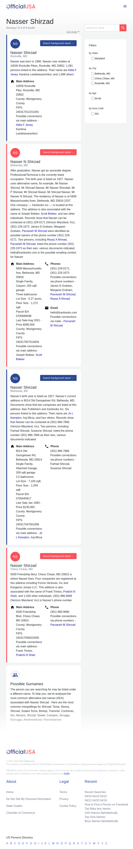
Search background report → (58, 43)
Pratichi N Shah (25, 655)
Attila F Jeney (24, 124)
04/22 (103, 796)
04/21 (88, 800)
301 (97, 113)
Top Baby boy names (97, 808)
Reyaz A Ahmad (56, 239)
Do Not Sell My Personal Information (28, 799)
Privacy (64, 799)
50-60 (98, 98)
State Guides (14, 805)
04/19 (103, 800)
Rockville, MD (102, 83)
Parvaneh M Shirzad (34, 230)
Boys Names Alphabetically (101, 821)
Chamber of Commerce (20, 812)
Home (10, 792)
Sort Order (72, 32)
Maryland (100, 58)
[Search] (102, 27)
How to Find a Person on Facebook (106, 804)
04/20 (95, 800)
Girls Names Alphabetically (101, 812)
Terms (63, 792)
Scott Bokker (48, 213)
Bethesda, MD (102, 73)
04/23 (95, 796)
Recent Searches (95, 792)
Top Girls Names (95, 816)
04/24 (88, 796)
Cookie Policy (68, 805)
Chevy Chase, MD (105, 78)
